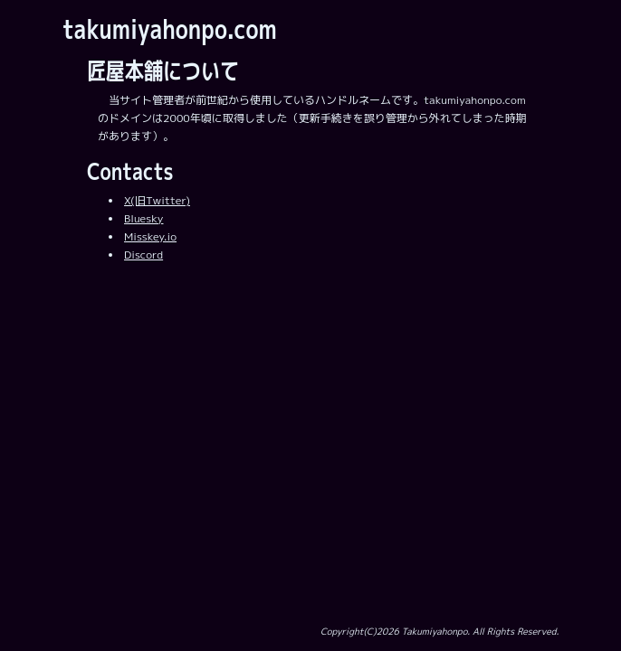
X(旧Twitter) (157, 200)
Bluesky (143, 218)
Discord (143, 254)
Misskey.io (150, 236)
